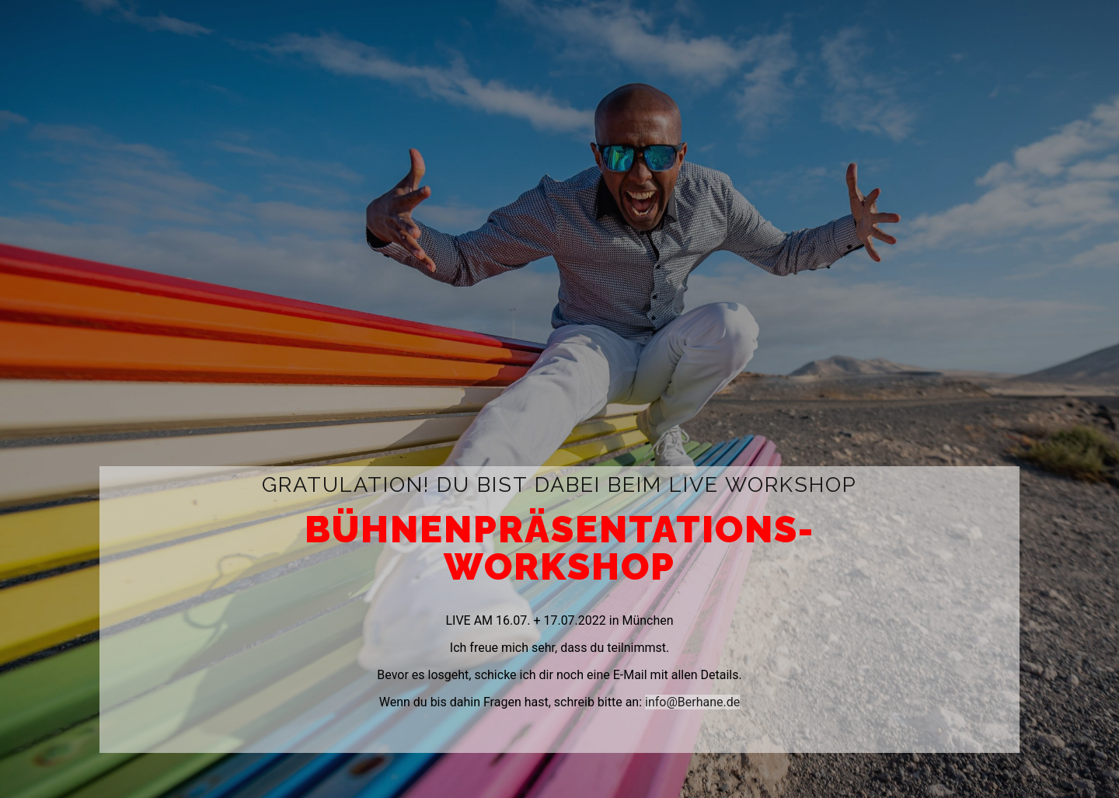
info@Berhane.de (692, 702)
